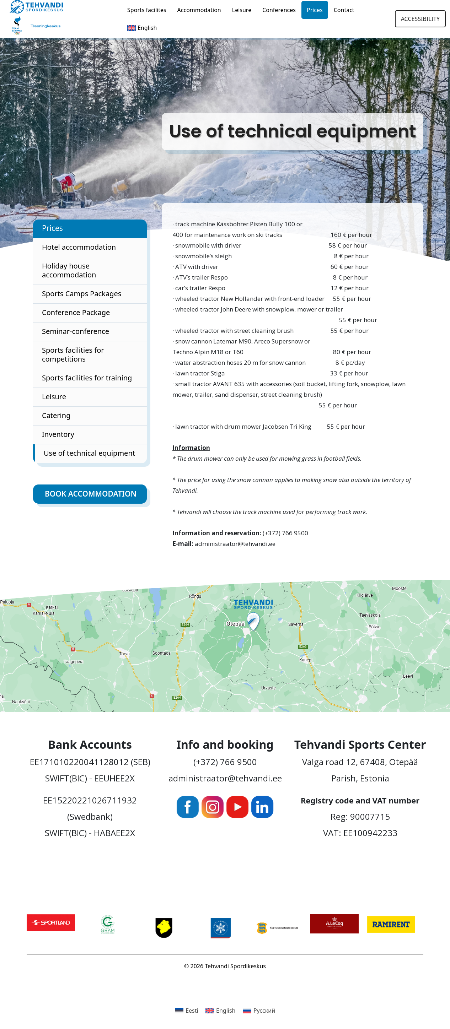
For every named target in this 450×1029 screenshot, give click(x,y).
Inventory (58, 434)
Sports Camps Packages (81, 293)
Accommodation (199, 10)
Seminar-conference (75, 331)
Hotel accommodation (79, 247)
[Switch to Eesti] (186, 1010)
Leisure (241, 10)
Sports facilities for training (87, 378)
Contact (344, 10)
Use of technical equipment (89, 453)
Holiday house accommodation (69, 270)
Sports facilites (146, 10)
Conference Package (76, 312)
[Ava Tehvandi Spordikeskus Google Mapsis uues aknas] (225, 646)
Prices (315, 10)
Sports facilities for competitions (73, 354)
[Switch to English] (220, 1010)
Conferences (279, 10)
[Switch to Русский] (259, 1010)
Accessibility (420, 19)
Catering (56, 415)
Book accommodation (90, 494)
